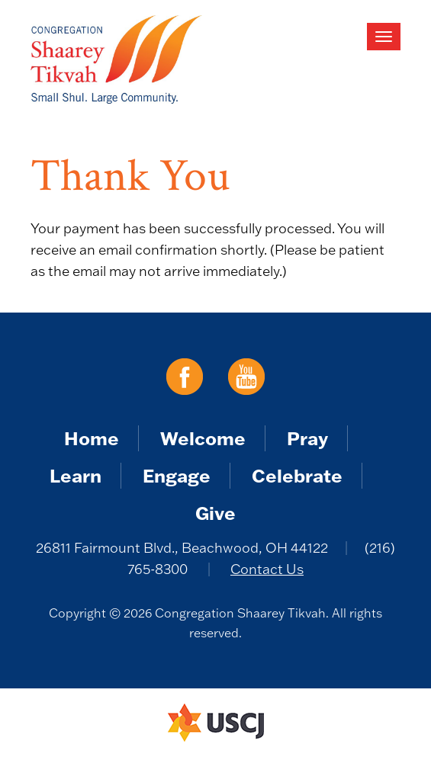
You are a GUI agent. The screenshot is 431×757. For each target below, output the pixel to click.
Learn (75, 475)
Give (215, 512)
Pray (307, 438)
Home (91, 438)
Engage (177, 475)
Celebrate (297, 475)
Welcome (203, 438)
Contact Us (267, 569)
